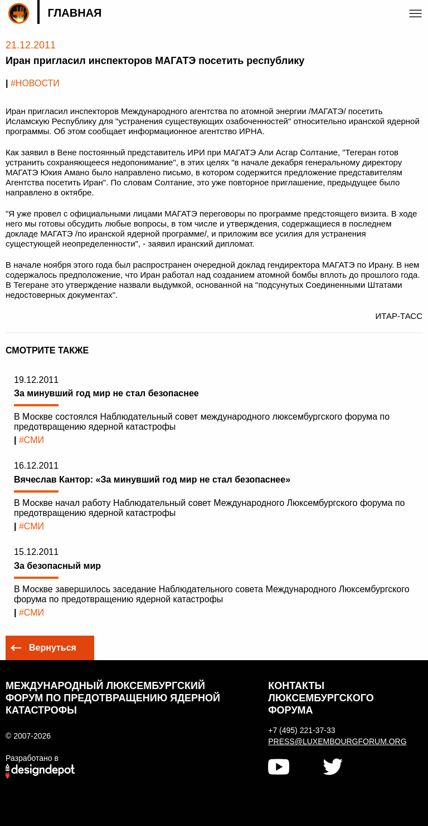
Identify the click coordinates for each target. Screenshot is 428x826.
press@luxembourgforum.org (330, 741)
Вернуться (52, 647)
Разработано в (32, 758)
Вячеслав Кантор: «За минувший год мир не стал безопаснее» (152, 479)
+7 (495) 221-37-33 (301, 730)
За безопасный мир (57, 566)
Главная (74, 13)
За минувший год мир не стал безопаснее (106, 393)
